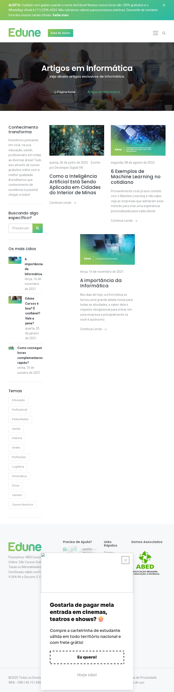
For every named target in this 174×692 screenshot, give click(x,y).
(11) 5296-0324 (46, 10)
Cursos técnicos (22, 504)
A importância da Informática (34, 266)
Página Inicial (64, 92)
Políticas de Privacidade (140, 677)
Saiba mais (61, 15)
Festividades (20, 419)
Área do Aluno (60, 33)
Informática (19, 476)
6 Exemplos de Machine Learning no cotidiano (135, 177)
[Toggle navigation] (155, 33)
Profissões (19, 457)
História (17, 438)
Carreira (17, 495)
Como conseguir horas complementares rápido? (30, 355)
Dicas (15, 485)
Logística (18, 466)
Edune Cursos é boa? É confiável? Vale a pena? (32, 311)
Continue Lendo (62, 202)
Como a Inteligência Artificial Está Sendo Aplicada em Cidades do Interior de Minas (75, 185)
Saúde (16, 428)
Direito (16, 447)
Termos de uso (133, 682)
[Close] (166, 5)
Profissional (19, 409)
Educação (18, 400)
